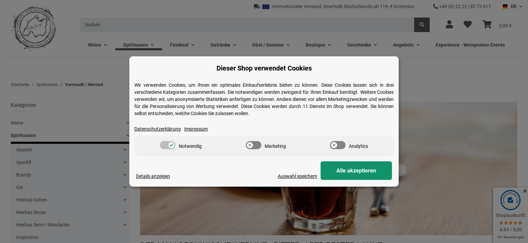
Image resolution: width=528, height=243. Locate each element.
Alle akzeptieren (358, 170)
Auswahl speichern (301, 176)
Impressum (196, 129)
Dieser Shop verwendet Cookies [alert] (264, 68)
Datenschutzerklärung (157, 129)
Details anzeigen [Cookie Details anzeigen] (153, 176)
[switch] (167, 145)
